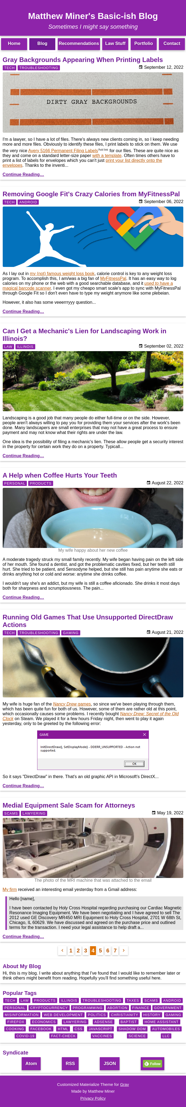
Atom (31, 1063)
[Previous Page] (62, 950)
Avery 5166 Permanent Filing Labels (63, 150)
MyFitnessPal (113, 278)
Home (14, 43)
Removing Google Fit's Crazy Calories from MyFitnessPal (91, 194)
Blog (42, 43)
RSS (70, 1063)
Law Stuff (115, 43)
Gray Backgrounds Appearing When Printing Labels (83, 59)
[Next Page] (124, 950)
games (72, 704)
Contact (171, 43)
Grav (124, 1084)
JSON (110, 1063)
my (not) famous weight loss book (62, 273)
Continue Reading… (23, 174)
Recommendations (79, 43)
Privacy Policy (92, 1098)
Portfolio (143, 43)
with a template (106, 155)
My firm (10, 889)
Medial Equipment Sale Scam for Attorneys (69, 805)
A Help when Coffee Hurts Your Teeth (60, 475)
